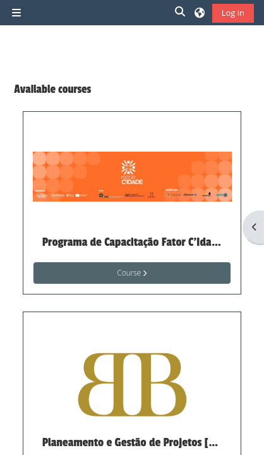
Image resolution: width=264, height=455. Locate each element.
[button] (180, 12)
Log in (233, 12)
